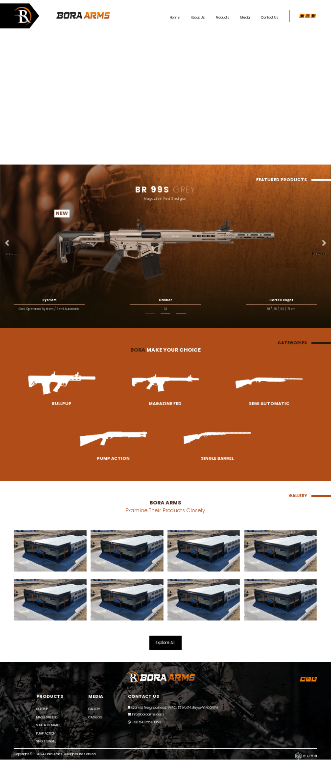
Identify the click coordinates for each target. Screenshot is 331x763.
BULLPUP (42, 709)
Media (245, 17)
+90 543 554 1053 (144, 722)
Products (222, 17)
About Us (198, 17)
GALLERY (94, 709)
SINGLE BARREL (46, 741)
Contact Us (269, 17)
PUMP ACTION (45, 733)
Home (175, 17)
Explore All (165, 642)
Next (318, 252)
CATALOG (95, 717)
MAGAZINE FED (46, 717)
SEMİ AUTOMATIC (48, 725)
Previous (12, 252)
